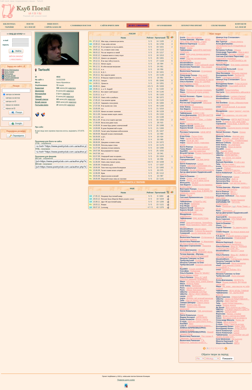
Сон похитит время (108, 100)
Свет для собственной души (191, 211)
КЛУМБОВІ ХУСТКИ (198, 292)
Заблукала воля (187, 330)
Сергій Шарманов (12, 78)
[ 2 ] (211, 348)
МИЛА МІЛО (201, 317)
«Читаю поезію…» (194, 124)
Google (16, 123)
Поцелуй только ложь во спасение (114, 179)
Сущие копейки (196, 269)
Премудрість (221, 39)
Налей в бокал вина (195, 138)
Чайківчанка (9, 79)
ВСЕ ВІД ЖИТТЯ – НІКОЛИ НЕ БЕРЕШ (196, 116)
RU (39, 13)
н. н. (102, 69)
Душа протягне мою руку (234, 166)
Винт (191, 323)
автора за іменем (13, 94)
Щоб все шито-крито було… (200, 321)
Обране (38, 97)
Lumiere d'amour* (238, 96)
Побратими (195, 271)
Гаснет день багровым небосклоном (114, 131)
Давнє (103, 86)
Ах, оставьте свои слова (110, 50)
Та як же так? (192, 140)
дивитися (72, 88)
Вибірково (196, 286)
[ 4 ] (218, 348)
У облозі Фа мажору (203, 231)
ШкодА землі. (200, 229)
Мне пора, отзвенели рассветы (112, 41)
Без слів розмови (194, 37)
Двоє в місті (243, 52)
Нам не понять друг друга (197, 300)
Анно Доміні (9, 72)
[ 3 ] (215, 348)
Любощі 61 (239, 75)
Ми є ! (233, 191)
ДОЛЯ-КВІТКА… (232, 155)
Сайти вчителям (109, 25)
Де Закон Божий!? (200, 77)
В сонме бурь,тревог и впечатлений (114, 125)
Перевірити (16, 136)
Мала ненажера (239, 263)
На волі (195, 182)
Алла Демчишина (12, 70)
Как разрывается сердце (110, 151)
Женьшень (9, 74)
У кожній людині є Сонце (237, 236)
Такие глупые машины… (233, 303)
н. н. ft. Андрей (106, 89)
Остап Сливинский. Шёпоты (229, 70)
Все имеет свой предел (109, 92)
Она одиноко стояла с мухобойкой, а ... (229, 266)
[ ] (207, 348)
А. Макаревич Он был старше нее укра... (197, 242)
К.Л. (102, 139)
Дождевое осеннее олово (110, 142)
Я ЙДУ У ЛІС (198, 113)
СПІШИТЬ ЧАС (199, 201)
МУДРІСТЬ (239, 280)
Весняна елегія (235, 217)
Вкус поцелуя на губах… (237, 307)
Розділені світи (201, 147)
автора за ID (11, 101)
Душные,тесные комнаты (110, 148)
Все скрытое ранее (108, 75)
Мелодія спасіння (239, 73)
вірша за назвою (12, 105)
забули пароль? (16, 56)
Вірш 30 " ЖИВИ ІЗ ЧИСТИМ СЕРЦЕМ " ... (231, 256)
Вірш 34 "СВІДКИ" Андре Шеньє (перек (195, 82)
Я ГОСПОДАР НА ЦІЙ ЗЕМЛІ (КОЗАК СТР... (232, 336)
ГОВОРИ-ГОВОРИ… (232, 170)
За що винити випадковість (202, 170)
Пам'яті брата (203, 302)
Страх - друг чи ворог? (197, 178)
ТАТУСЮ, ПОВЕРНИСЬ (228, 203)
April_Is (235, 179)
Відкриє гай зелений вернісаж (200, 298)
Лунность (104, 83)
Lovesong (104, 207)
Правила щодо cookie (126, 380)
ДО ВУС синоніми (137, 25)
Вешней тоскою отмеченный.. (112, 134)
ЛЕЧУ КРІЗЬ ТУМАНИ (239, 291)
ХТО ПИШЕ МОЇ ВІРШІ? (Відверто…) (231, 220)
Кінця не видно (234, 147)
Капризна (195, 204)
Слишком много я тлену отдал (112, 55)
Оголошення (164, 25)
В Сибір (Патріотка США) (192, 45)
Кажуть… (184, 174)
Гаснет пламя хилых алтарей (111, 170)
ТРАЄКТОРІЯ (237, 297)
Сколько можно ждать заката (111, 114)
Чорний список (41, 99)
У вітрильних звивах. (240, 259)
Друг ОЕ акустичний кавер (111, 202)
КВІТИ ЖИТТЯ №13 (240, 119)
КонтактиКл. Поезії (240, 25)
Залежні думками (236, 54)
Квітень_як (236, 181)
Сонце (200, 164)
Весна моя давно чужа (109, 123)
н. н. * (103, 95)
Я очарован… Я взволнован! (235, 140)
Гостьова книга (41, 105)
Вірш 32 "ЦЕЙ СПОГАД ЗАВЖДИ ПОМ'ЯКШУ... (194, 278)
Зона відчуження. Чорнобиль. (199, 222)
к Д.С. (103, 137)
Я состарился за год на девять (112, 47)
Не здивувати (234, 145)
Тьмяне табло (226, 151)
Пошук (16, 112)
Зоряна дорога (229, 305)
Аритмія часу (238, 136)
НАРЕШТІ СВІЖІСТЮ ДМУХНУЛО (233, 188)
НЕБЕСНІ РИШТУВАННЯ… (237, 299)
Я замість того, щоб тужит (234, 121)
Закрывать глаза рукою (109, 103)
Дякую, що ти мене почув (198, 180)
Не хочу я (227, 160)
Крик (103, 173)
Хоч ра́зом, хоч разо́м (231, 158)
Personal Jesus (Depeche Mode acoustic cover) (117, 199)
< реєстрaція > (15, 59)
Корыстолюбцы (232, 90)
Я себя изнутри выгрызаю (110, 67)
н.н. (102, 109)
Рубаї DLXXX (241, 328)
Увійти (16, 51)
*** (197, 176)
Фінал (227, 149)
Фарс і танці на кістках (234, 324)
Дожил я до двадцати (109, 58)
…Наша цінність (236, 42)
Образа (237, 50)
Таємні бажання (238, 200)
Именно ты (199, 208)
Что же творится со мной (110, 52)
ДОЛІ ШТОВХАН (232, 153)
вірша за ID (10, 108)
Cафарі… (228, 168)
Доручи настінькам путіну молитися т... (229, 243)
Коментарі (39, 88)
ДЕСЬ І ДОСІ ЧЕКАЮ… (199, 294)
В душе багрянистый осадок (111, 128)
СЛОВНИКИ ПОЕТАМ (80, 25)
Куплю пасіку (204, 189)
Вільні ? (233, 194)
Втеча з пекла (202, 319)
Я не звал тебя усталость (110, 61)
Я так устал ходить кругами (111, 120)
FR (35, 13)
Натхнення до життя (204, 79)
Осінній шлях (222, 215)
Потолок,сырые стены (109, 145)
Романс (104, 205)
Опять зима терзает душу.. (111, 162)
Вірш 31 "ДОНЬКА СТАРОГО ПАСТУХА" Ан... (231, 247)
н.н (102, 117)
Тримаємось (197, 107)
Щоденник (39, 91)
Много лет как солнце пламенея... (113, 159)
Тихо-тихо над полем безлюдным (113, 168)
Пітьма (197, 157)
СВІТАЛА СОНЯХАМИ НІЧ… (200, 166)
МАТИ (236, 343)
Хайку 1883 (240, 326)
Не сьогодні (237, 339)
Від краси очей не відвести (235, 318)
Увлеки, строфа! (234, 314)
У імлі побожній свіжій (204, 65)
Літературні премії (191, 25)
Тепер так (240, 320)
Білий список (41, 102)
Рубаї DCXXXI (241, 84)
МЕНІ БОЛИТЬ (230, 322)
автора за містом (13, 98)
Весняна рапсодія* (201, 149)
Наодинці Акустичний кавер (111, 196)
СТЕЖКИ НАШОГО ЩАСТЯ (237, 309)
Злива (189, 48)
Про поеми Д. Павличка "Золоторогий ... (196, 337)
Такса (189, 195)
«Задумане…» (228, 211)
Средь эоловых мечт (198, 100)
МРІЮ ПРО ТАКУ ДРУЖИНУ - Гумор (195, 40)
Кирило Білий (10, 76)
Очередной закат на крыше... (111, 156)
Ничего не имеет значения (111, 111)
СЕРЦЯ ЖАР (231, 312)
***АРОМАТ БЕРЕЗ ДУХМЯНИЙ (194, 256)
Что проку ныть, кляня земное (199, 281)
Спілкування (218, 25)
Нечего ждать (106, 64)
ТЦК (236, 341)
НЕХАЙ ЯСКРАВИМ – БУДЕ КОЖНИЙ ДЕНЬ (196, 251)
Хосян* (198, 63)
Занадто (104, 81)
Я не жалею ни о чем (109, 106)
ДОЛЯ (189, 296)
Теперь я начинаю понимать (199, 90)
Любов (194, 206)
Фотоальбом (40, 94)
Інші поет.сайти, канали (53, 25)
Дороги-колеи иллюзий (109, 176)
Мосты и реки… (229, 164)
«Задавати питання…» (232, 77)
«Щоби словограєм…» (196, 288)
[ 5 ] (222, 348)
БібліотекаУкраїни (9, 25)
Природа (201, 168)
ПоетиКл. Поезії (30, 25)
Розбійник (199, 260)
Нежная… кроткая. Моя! (233, 138)
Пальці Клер (196, 136)
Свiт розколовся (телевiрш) (232, 57)
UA (30, 13)
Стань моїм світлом (108, 44)
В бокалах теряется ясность (111, 78)
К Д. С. (103, 72)
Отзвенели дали (107, 165)
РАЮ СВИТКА (231, 301)
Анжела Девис (192, 284)
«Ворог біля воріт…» (195, 290)
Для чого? (202, 75)
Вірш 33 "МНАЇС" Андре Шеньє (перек (195, 274)
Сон (224, 225)
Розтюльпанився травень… (200, 326)
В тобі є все (239, 162)
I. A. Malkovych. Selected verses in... (193, 341)
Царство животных (197, 151)
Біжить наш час (194, 305)
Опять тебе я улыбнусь (109, 97)
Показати (227, 358)
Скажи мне (199, 126)
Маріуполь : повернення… (191, 215)
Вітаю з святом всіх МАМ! (234, 316)
